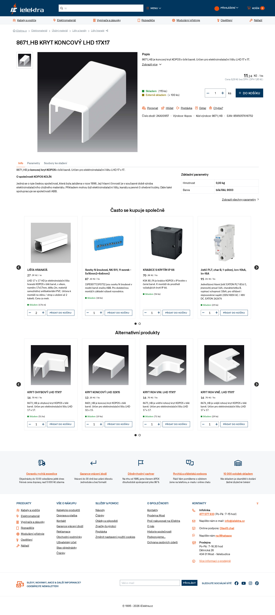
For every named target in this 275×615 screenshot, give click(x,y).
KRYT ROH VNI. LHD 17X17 (159, 392)
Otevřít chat (227, 528)
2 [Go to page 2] (140, 324)
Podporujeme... (156, 536)
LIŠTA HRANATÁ (37, 269)
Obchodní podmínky (69, 536)
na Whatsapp (224, 535)
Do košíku (249, 93)
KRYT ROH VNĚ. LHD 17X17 (217, 392)
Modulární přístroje (32, 533)
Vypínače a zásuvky (33, 521)
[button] (153, 8)
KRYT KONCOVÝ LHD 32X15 (102, 392)
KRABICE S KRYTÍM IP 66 (159, 269)
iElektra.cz (21, 30)
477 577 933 (206, 513)
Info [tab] (20, 163)
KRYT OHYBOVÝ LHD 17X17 (44, 392)
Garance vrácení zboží (70, 526)
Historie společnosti (159, 531)
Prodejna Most (156, 515)
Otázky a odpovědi (106, 520)
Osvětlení (27, 539)
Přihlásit (189, 583)
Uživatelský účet (66, 542)
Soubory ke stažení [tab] (55, 163)
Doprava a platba (67, 515)
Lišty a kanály (79, 30)
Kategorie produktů (68, 510)
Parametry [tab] (33, 163)
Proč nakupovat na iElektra (163, 520)
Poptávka (101, 531)
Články (61, 552)
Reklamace (63, 531)
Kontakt (61, 520)
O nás (150, 526)
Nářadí (25, 545)
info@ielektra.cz (235, 520)
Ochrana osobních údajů (162, 542)
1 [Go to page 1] (135, 324)
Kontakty (152, 510)
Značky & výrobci (105, 526)
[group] (51, 267)
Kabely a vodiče (30, 510)
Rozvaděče (27, 527)
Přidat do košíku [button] (60, 312)
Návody (100, 510)
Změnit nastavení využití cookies (115, 536)
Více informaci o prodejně (215, 560)
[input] (36, 313)
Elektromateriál (39, 30)
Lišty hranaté (97, 30)
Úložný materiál (60, 30)
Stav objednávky (67, 547)
